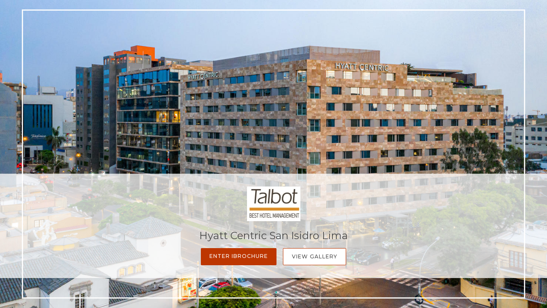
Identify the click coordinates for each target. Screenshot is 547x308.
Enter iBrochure (238, 256)
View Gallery (314, 256)
